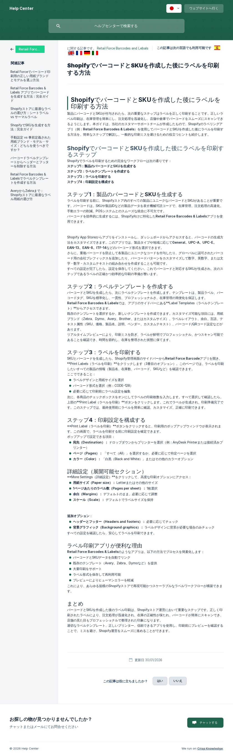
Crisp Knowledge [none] (210, 748)
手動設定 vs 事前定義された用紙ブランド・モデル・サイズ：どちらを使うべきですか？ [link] (30, 144)
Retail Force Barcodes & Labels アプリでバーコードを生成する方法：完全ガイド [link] (29, 94)
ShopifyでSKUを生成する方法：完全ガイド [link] (30, 127)
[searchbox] (116, 26)
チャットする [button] (209, 722)
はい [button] (160, 681)
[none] (21, 8)
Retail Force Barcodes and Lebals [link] (122, 48)
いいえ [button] (177, 681)
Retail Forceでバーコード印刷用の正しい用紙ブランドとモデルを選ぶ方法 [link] (30, 76)
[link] (27, 49)
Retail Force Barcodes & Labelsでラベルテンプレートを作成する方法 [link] (29, 178)
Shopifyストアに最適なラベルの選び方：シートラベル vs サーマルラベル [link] (30, 113)
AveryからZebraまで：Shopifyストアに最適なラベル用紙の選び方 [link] (30, 195)
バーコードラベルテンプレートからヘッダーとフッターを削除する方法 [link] (29, 162)
